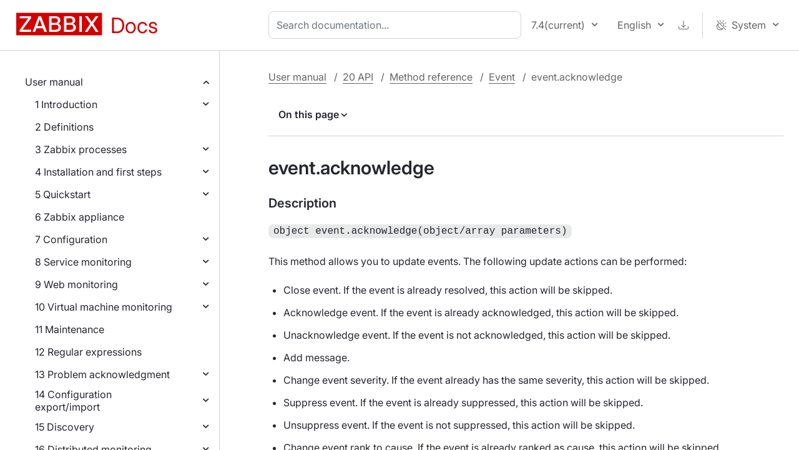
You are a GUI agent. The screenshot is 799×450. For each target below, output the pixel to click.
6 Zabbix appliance (79, 217)
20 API (358, 77)
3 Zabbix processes (81, 149)
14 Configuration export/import (73, 400)
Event (502, 77)
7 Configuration (71, 239)
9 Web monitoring (76, 284)
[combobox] (397, 25)
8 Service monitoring (83, 262)
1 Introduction (66, 104)
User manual (54, 82)
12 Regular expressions (88, 352)
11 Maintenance (69, 329)
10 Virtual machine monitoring (103, 307)
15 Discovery (64, 427)
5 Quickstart (63, 194)
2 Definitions (64, 127)
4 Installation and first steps (98, 172)
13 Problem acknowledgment (102, 374)
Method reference (431, 77)
